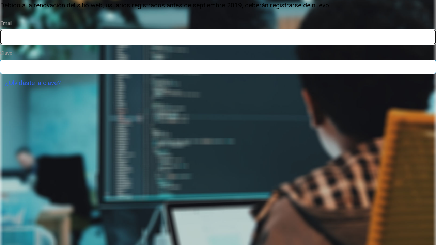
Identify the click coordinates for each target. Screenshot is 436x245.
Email (6, 23)
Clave (6, 53)
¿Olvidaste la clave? (33, 83)
